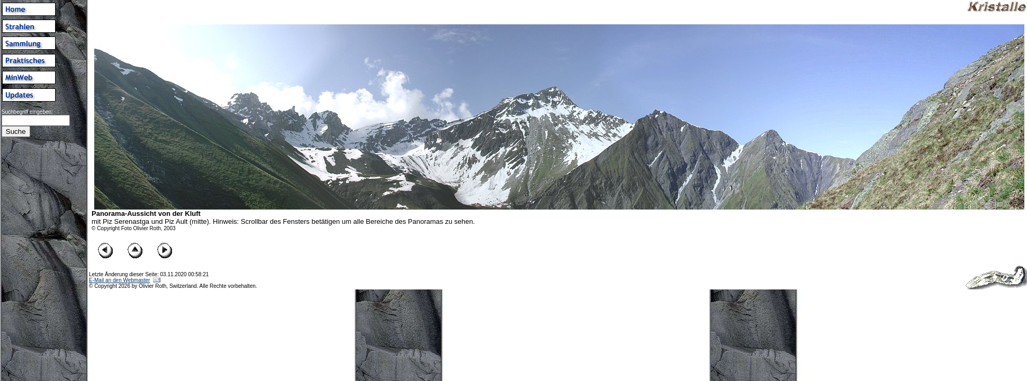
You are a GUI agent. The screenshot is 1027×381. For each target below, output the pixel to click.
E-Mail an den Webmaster (119, 280)
